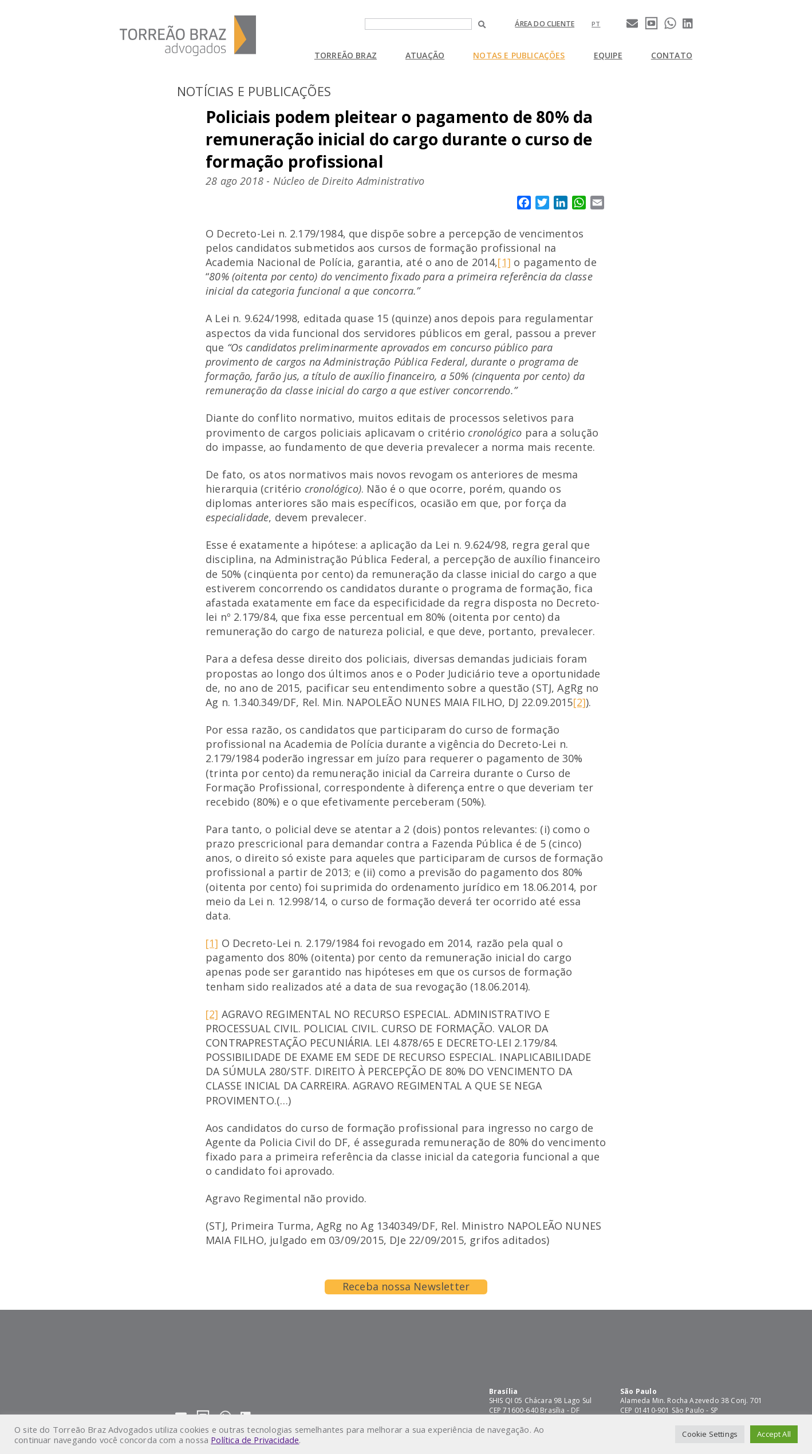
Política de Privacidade (255, 1439)
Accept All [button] (774, 1434)
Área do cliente (544, 24)
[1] (504, 262)
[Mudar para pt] (596, 24)
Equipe (608, 55)
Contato (671, 55)
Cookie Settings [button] (710, 1434)
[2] (579, 702)
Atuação (424, 55)
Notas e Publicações (519, 55)
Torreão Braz (345, 55)
